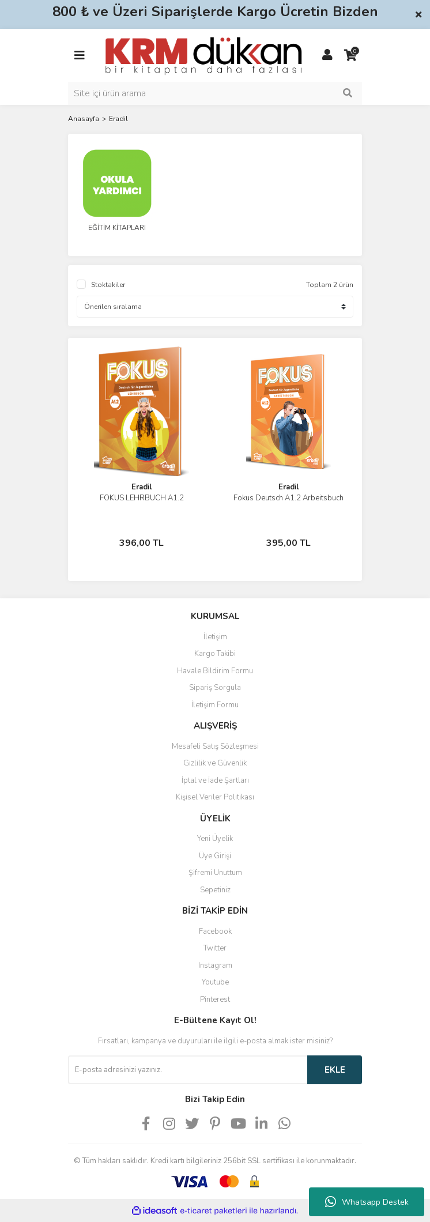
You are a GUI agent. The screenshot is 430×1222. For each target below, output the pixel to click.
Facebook (215, 931)
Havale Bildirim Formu (215, 671)
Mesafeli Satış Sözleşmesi (215, 746)
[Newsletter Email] (187, 1069)
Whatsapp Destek (367, 1201)
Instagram (215, 965)
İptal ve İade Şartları (215, 780)
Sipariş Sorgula (215, 687)
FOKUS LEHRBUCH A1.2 (142, 498)
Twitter (215, 948)
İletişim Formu (215, 705)
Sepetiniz (215, 890)
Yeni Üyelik (215, 838)
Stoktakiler (108, 284)
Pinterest (215, 999)
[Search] (215, 93)
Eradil (118, 118)
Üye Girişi (215, 856)
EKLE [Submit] (335, 1070)
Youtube (215, 982)
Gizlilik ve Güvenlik (215, 763)
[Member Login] (327, 55)
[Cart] (350, 55)
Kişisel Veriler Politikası (215, 797)
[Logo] (203, 54)
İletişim (215, 637)
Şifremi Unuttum (215, 873)
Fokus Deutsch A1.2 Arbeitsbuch (288, 498)
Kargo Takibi (215, 653)
